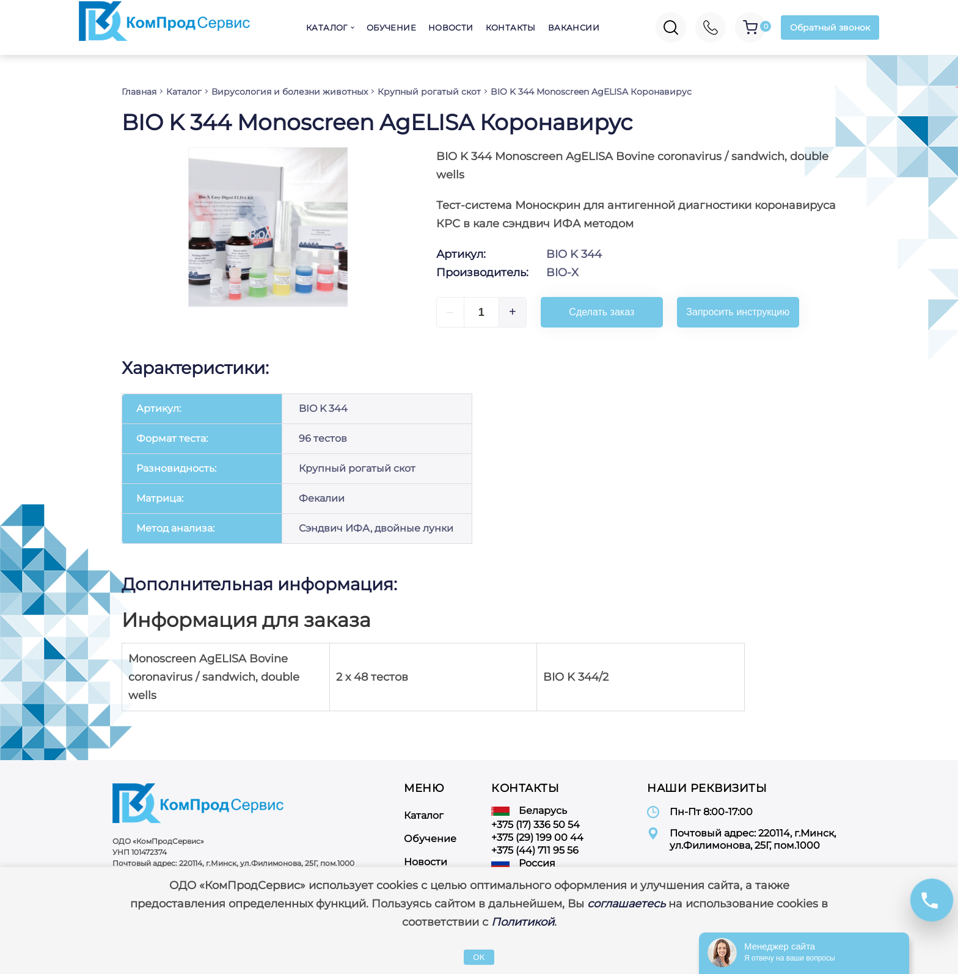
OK (478, 957)
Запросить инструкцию (737, 312)
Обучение (391, 27)
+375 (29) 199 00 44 (537, 837)
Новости (451, 27)
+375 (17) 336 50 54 (535, 824)
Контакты (511, 27)
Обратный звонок (830, 27)
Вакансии (573, 27)
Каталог (327, 27)
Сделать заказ (601, 312)
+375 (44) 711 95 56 (535, 850)
